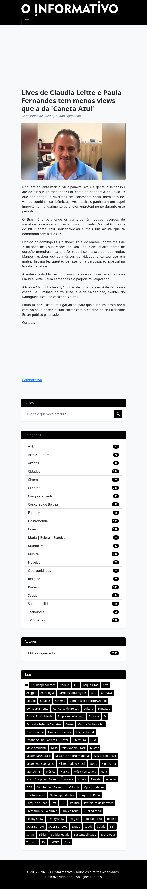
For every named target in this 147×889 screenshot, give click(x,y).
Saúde (33, 595)
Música (33, 554)
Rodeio (33, 587)
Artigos (33, 463)
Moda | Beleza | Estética (46, 537)
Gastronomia (38, 521)
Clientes (34, 488)
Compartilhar (32, 380)
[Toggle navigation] (27, 21)
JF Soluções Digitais (87, 877)
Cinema (34, 479)
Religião (34, 579)
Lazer (32, 529)
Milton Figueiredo (41, 653)
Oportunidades (39, 570)
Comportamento (40, 496)
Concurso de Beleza (43, 504)
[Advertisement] (73, 55)
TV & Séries (36, 620)
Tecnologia (36, 612)
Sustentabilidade (41, 603)
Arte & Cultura (39, 455)
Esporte (34, 512)
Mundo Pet (36, 546)
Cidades (34, 471)
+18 (31, 446)
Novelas (34, 562)
